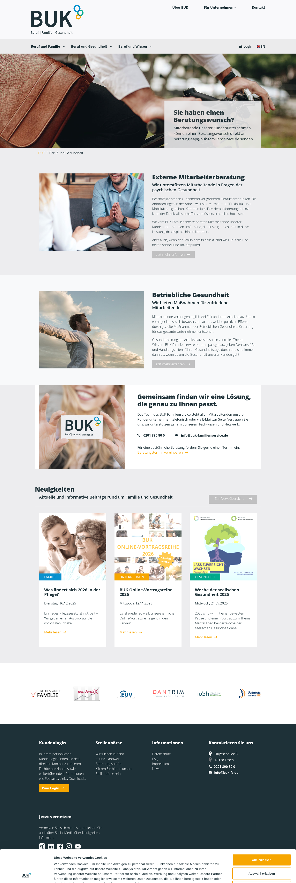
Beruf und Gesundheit (89, 46)
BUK (41, 153)
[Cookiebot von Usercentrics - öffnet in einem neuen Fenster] (27, 875)
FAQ (155, 759)
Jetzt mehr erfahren (170, 254)
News (156, 768)
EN (263, 46)
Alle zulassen (261, 829)
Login (247, 46)
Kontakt (258, 7)
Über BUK (180, 7)
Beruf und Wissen (132, 46)
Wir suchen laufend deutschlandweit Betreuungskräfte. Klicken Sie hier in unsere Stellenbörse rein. (114, 764)
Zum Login (50, 788)
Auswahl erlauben (262, 842)
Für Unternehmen (218, 7)
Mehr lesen (52, 632)
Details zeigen (218, 875)
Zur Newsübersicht (229, 498)
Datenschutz (161, 754)
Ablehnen (262, 856)
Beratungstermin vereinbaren (160, 452)
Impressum (160, 763)
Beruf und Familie (45, 46)
